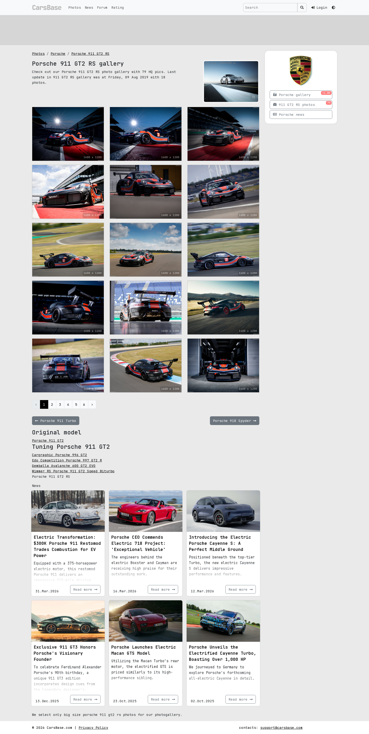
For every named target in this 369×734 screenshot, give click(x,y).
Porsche (58, 53)
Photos (74, 7)
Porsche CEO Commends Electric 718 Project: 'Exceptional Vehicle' (138, 543)
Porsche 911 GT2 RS (90, 53)
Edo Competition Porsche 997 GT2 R (67, 460)
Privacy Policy (93, 727)
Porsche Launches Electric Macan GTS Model (143, 650)
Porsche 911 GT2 (48, 440)
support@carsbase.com (281, 727)
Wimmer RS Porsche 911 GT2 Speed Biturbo (73, 471)
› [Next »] (92, 404)
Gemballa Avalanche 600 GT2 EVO (64, 465)
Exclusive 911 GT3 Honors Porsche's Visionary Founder (65, 653)
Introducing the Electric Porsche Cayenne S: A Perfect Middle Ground (220, 543)
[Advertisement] (173, 29)
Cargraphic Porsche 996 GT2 (59, 455)
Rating (117, 7)
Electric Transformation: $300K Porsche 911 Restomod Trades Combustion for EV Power (67, 546)
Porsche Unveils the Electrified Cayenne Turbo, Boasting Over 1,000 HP (222, 653)
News (89, 7)
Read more (85, 589)
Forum (102, 7)
